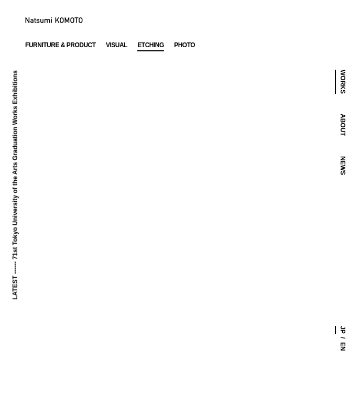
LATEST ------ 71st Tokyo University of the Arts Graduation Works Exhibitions (14, 185)
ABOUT (342, 125)
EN (342, 346)
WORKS (342, 82)
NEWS (342, 165)
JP (342, 330)
